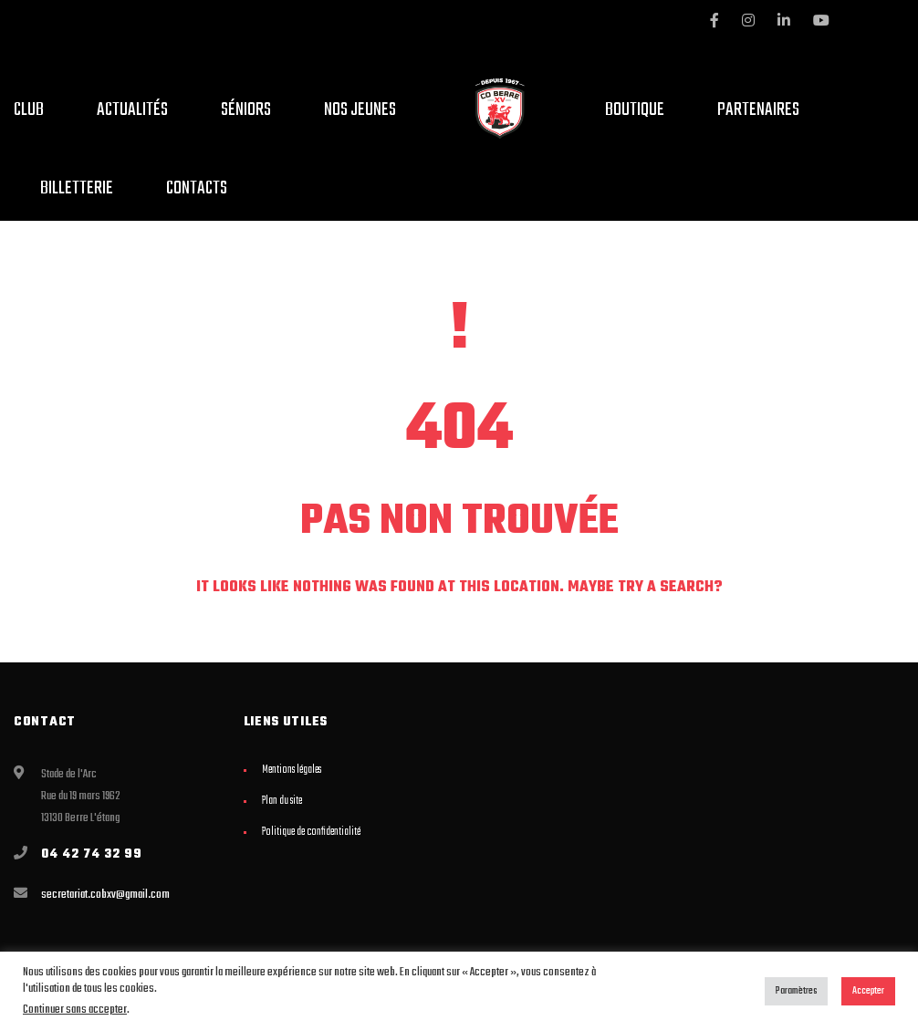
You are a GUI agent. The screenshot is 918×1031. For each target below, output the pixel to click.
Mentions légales (291, 770)
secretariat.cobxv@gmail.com (105, 894)
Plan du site (282, 801)
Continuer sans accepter (75, 1009)
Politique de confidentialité (311, 832)
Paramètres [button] (796, 991)
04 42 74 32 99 (91, 854)
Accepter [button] (868, 991)
